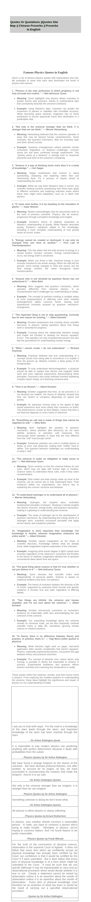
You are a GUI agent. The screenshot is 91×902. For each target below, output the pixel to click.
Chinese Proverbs (31, 25)
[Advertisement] (45, 50)
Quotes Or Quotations (25, 22)
